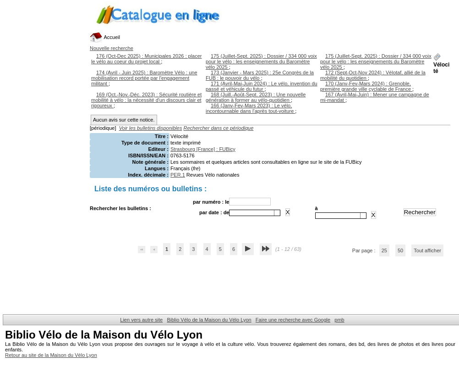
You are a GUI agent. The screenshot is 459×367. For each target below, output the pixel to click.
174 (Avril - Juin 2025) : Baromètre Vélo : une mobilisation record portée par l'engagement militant (144, 78)
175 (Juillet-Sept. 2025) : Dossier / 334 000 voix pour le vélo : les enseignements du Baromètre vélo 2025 (261, 61)
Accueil (105, 37)
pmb (339, 320)
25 (384, 250)
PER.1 (177, 175)
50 (400, 250)
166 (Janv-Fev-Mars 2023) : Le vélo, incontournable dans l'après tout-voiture (250, 108)
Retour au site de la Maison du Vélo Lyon (51, 355)
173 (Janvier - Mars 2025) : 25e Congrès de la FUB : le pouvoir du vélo (260, 75)
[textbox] (252, 213)
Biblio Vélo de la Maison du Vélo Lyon (209, 320)
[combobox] (254, 213)
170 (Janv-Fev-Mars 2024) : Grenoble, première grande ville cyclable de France (366, 86)
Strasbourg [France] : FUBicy (202, 149)
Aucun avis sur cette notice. (124, 119)
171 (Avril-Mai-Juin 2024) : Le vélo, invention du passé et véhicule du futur (261, 86)
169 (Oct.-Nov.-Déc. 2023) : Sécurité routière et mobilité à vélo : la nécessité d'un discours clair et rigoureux (146, 100)
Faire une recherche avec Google (293, 320)
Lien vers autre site (141, 320)
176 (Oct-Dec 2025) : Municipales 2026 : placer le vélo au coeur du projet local (146, 58)
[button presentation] (277, 213)
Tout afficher (427, 250)
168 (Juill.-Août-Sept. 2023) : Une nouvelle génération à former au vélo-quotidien (256, 97)
